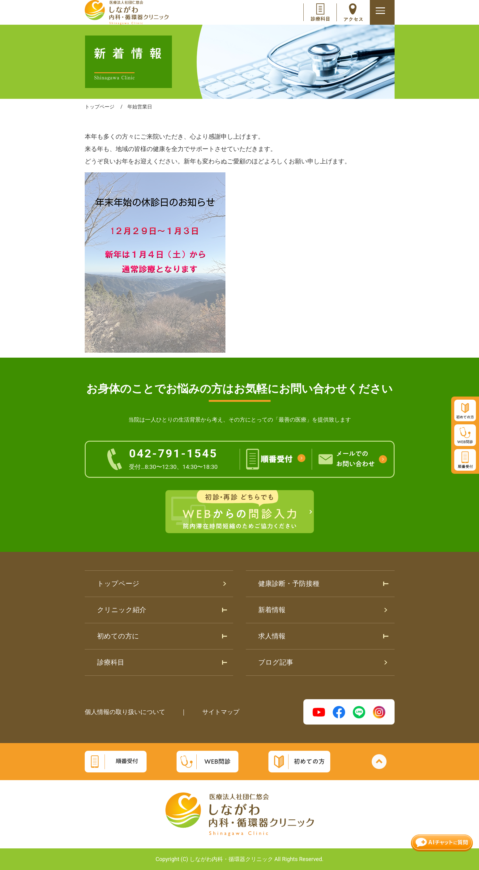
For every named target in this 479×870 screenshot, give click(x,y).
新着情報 (271, 610)
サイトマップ (220, 712)
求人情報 (271, 636)
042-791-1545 (173, 458)
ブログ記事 (275, 662)
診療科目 (110, 662)
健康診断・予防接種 (288, 583)
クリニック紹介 (121, 610)
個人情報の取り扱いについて (125, 712)
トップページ (118, 583)
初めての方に (118, 636)
